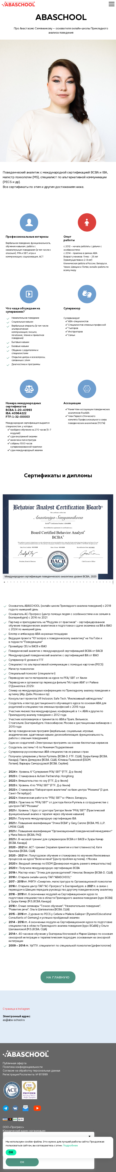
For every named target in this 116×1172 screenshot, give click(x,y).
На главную (58, 978)
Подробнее (70, 1145)
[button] (6, 537)
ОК (22, 1161)
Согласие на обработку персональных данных (31, 1072)
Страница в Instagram (16, 1010)
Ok (11, 1152)
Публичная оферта (14, 1064)
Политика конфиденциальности (23, 1068)
